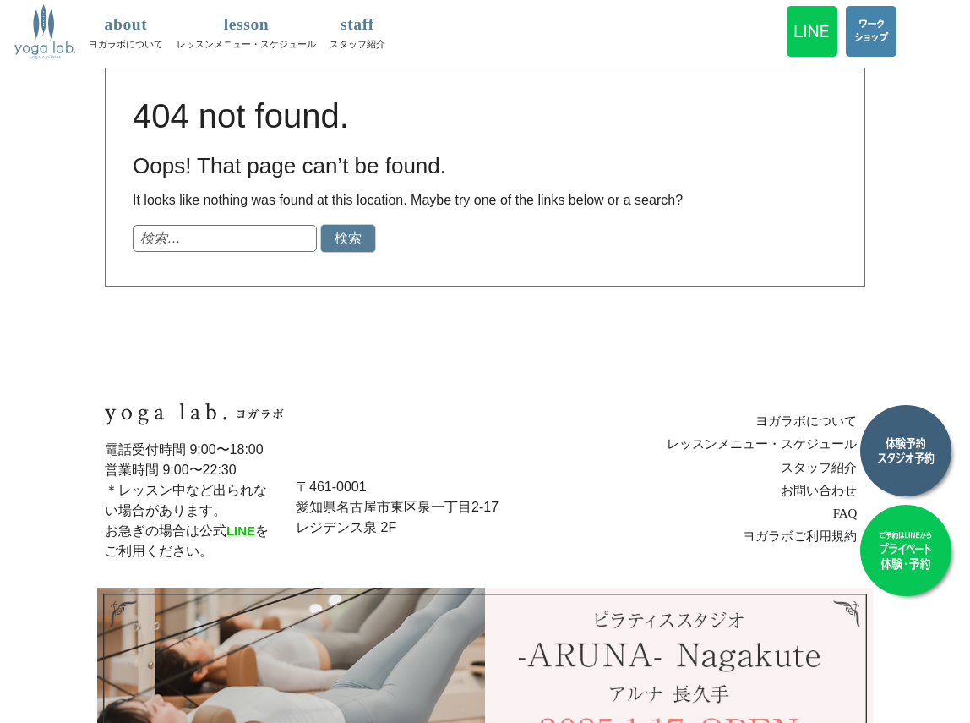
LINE (241, 530)
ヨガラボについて (126, 30)
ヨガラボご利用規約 (804, 536)
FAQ (852, 513)
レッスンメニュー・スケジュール (246, 30)
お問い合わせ (824, 489)
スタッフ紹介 (357, 30)
